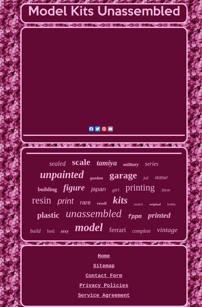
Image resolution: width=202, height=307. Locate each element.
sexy (65, 231)
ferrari (117, 230)
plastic (48, 215)
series (151, 164)
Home (104, 256)
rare (85, 202)
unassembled (94, 213)
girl (115, 189)
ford (50, 231)
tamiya (107, 163)
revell (102, 203)
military (131, 164)
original (155, 204)
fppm (135, 216)
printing (140, 187)
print (66, 201)
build (35, 231)
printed (159, 215)
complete (141, 231)
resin (41, 200)
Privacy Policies (104, 286)
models (138, 204)
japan (98, 189)
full (146, 178)
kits (120, 200)
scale (81, 162)
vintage (167, 230)
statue (161, 177)
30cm (165, 190)
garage (123, 175)
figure (74, 187)
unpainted (62, 174)
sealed (57, 163)
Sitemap (104, 266)
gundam (96, 178)
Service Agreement (104, 295)
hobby (171, 204)
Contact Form (104, 276)
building (47, 189)
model (89, 227)
